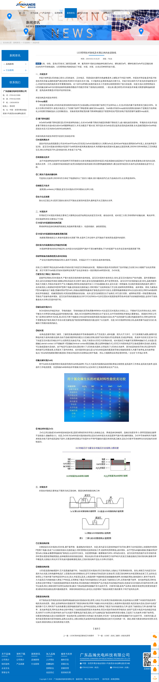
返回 (97, 629)
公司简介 (5, 660)
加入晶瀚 (95, 13)
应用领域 (59, 13)
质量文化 (65, 664)
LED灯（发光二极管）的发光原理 (117, 636)
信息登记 (50, 672)
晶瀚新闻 (10, 64)
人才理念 (50, 660)
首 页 (22, 13)
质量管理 (65, 668)
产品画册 (20, 664)
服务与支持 (83, 13)
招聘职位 (50, 668)
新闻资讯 (71, 13)
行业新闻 (26, 43)
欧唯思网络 (115, 679)
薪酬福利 (50, 664)
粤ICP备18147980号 (91, 679)
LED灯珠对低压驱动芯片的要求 (82, 636)
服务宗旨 (65, 660)
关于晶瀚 (34, 13)
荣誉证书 (5, 672)
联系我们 (107, 13)
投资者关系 (66, 672)
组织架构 (5, 664)
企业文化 (5, 668)
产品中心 (46, 13)
